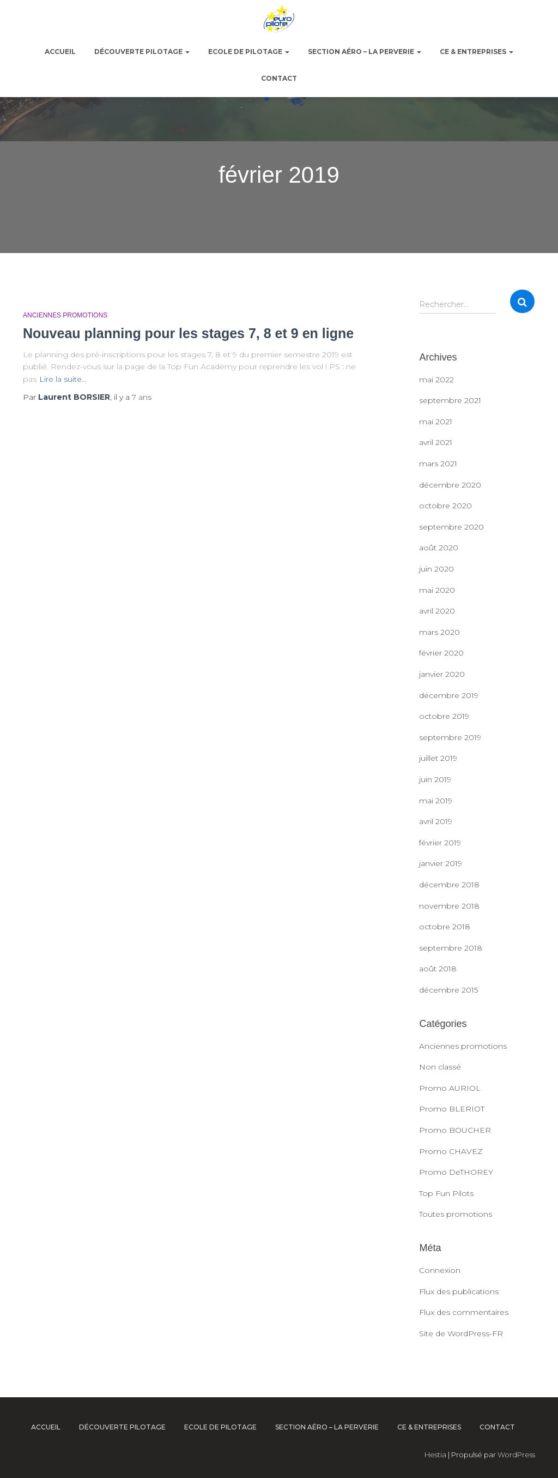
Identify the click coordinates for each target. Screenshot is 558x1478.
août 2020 (438, 547)
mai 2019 (435, 801)
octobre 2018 (444, 927)
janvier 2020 (442, 674)
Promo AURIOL (450, 1088)
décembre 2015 (448, 990)
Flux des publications (459, 1291)
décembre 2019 (448, 695)
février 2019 (440, 843)
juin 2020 (436, 569)
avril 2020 (437, 611)
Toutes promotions (455, 1214)
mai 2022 (436, 379)
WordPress (516, 1454)
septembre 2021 (450, 400)
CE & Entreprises (476, 51)
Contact (279, 78)
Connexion (439, 1270)
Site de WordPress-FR (461, 1333)
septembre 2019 (450, 737)
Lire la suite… (63, 379)
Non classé (440, 1067)
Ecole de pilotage (248, 51)
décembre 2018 (449, 885)
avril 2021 (435, 442)
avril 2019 (435, 821)
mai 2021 (435, 421)
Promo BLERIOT (451, 1109)
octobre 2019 (444, 716)
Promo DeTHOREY (456, 1172)
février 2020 (441, 653)
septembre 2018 (450, 948)
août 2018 (438, 969)
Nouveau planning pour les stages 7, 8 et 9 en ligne (188, 333)
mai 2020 (437, 590)
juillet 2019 (438, 758)
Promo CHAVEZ (451, 1151)
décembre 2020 (450, 485)
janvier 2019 (440, 863)
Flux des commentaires (463, 1312)
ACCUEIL (60, 51)
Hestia (435, 1454)
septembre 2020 (451, 527)
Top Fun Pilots (446, 1193)
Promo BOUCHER (455, 1130)
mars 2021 (438, 463)
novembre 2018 (449, 906)
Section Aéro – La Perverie (364, 51)
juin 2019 (435, 779)
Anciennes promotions (65, 315)
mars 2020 (439, 632)
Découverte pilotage (142, 51)
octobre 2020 (445, 505)
